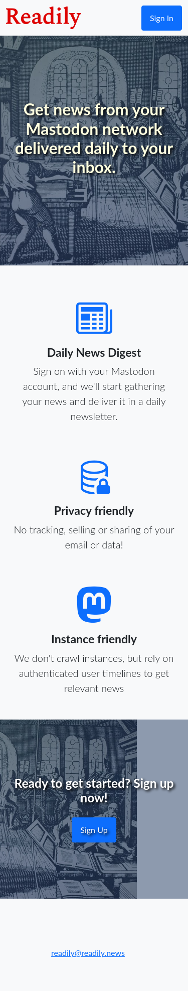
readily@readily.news (88, 952)
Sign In (161, 18)
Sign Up (93, 829)
